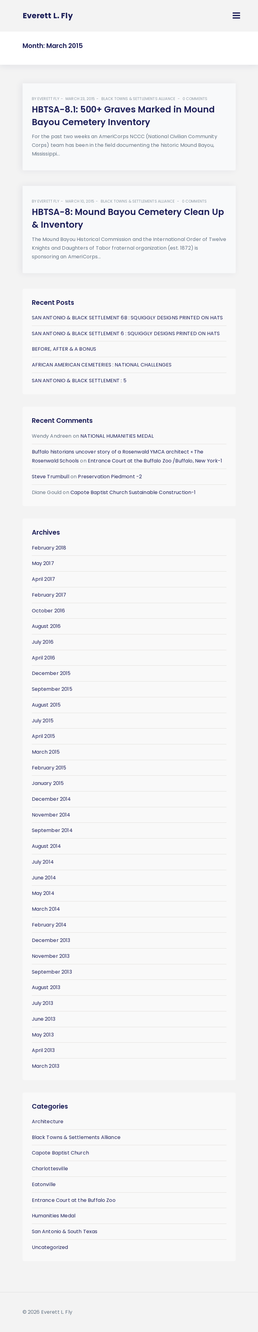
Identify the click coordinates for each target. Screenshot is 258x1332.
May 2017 (43, 563)
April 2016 (43, 657)
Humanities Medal (54, 1215)
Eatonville (44, 1184)
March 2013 (46, 1066)
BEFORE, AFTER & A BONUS (64, 349)
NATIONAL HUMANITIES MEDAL (117, 436)
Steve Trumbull (50, 476)
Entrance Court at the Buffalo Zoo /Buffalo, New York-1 (155, 460)
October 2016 (48, 610)
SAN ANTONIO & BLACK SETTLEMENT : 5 (79, 380)
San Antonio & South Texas (65, 1231)
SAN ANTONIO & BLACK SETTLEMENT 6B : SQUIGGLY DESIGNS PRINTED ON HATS (127, 317)
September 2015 (52, 689)
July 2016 (42, 642)
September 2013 (52, 971)
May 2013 (43, 1034)
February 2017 (49, 594)
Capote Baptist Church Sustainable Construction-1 (133, 492)
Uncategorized (50, 1247)
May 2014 (43, 893)
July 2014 (43, 861)
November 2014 (51, 814)
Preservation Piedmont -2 (110, 476)
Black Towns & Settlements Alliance (138, 98)
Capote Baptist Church (60, 1152)
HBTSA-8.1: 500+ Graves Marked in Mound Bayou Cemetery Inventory (123, 115)
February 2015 (49, 767)
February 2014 (49, 924)
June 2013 (43, 1019)
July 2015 (42, 720)
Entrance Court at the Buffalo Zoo (74, 1200)
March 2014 (46, 909)
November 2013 (51, 956)
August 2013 (46, 987)
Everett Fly (48, 98)
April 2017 (43, 579)
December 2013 (51, 940)
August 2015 (46, 704)
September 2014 (52, 830)
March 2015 (46, 752)
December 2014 (51, 799)
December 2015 (51, 673)
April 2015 (43, 736)
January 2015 (48, 783)
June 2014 (44, 877)
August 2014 (46, 846)
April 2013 (43, 1050)
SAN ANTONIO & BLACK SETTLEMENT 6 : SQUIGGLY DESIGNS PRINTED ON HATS (126, 333)
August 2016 (46, 626)
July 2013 (42, 1003)
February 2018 (49, 547)
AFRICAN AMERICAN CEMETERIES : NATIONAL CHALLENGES (102, 364)
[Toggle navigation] (236, 15)
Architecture (48, 1121)
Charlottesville (50, 1168)
